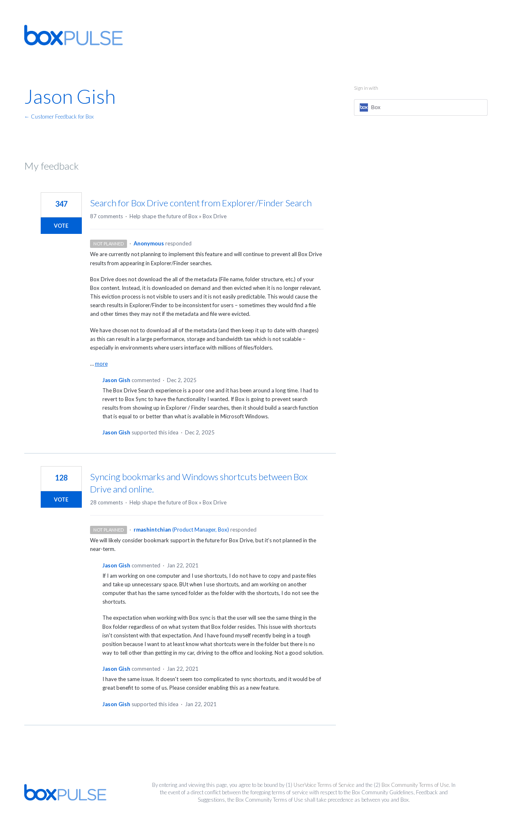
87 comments (106, 216)
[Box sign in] (421, 107)
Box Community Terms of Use (415, 785)
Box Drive (215, 216)
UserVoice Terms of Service (324, 785)
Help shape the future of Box (164, 216)
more (101, 363)
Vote (61, 225)
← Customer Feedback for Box (59, 116)
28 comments (106, 502)
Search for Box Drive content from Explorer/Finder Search (201, 202)
